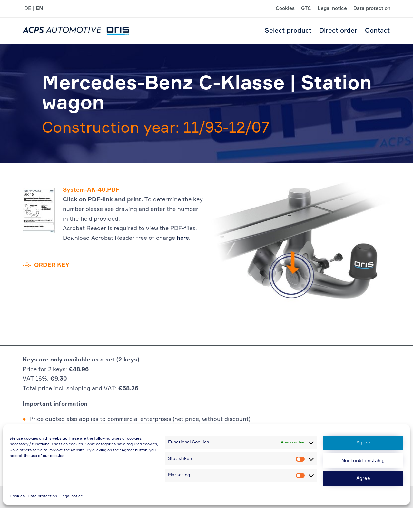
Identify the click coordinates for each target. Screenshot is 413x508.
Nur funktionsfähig (363, 460)
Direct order (338, 30)
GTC (306, 8)
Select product (288, 30)
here (183, 238)
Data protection (42, 496)
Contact (377, 30)
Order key (51, 265)
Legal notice (71, 496)
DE (27, 8)
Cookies (17, 496)
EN (39, 8)
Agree (363, 443)
